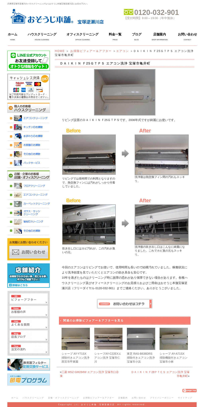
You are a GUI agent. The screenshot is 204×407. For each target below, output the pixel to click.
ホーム (12, 34)
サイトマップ (185, 398)
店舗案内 (159, 34)
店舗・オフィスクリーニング (63, 398)
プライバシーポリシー (162, 398)
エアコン (122, 51)
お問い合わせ (187, 34)
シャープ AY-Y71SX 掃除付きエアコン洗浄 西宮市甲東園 (75, 357)
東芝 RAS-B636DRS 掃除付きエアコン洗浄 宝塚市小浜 (141, 357)
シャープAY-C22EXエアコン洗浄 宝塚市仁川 (107, 357)
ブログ (136, 34)
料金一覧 (115, 34)
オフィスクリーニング (82, 34)
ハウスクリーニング (42, 34)
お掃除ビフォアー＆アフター (91, 51)
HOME (60, 51)
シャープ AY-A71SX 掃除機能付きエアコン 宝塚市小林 (173, 357)
